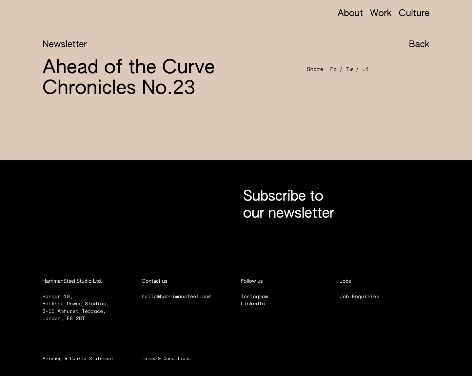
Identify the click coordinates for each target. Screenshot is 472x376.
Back (413, 45)
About (350, 13)
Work (381, 13)
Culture (414, 13)
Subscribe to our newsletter (288, 205)
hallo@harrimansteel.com (176, 296)
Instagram (259, 296)
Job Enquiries (364, 296)
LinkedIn (257, 303)
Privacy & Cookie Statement (82, 358)
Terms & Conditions (170, 358)
